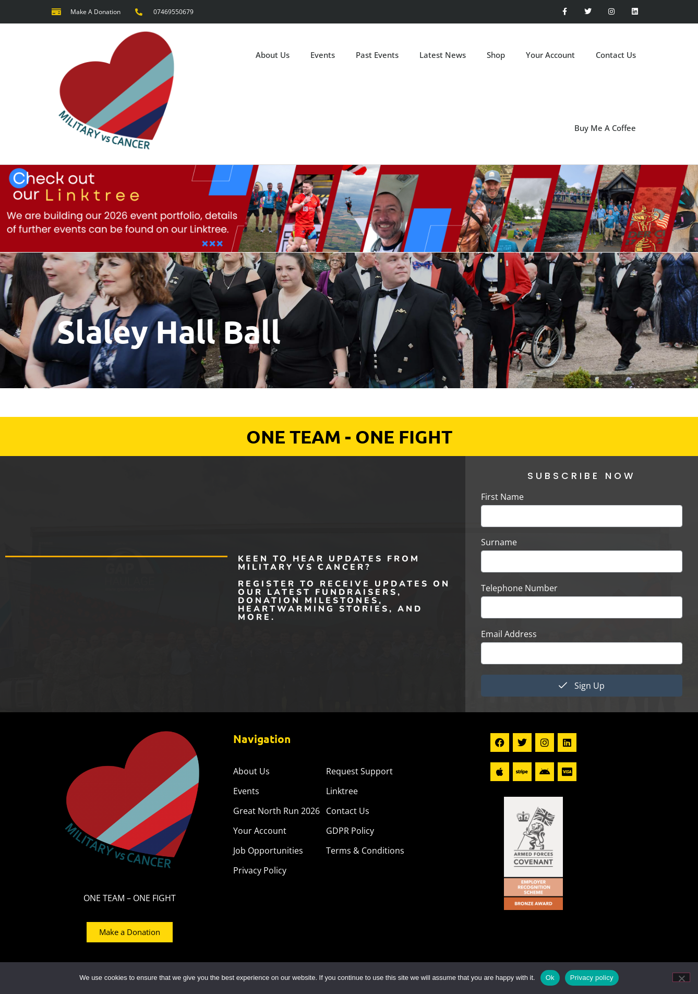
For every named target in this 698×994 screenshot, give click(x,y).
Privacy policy (591, 977)
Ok (550, 977)
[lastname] (581, 561)
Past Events (377, 55)
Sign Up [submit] (582, 685)
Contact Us (616, 55)
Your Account (550, 55)
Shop (496, 55)
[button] (349, 397)
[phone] (581, 607)
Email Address (509, 634)
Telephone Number (519, 588)
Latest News (442, 55)
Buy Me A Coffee (605, 128)
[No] (681, 977)
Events (322, 55)
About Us (273, 55)
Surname (499, 542)
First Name (502, 497)
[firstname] (581, 516)
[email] (581, 653)
